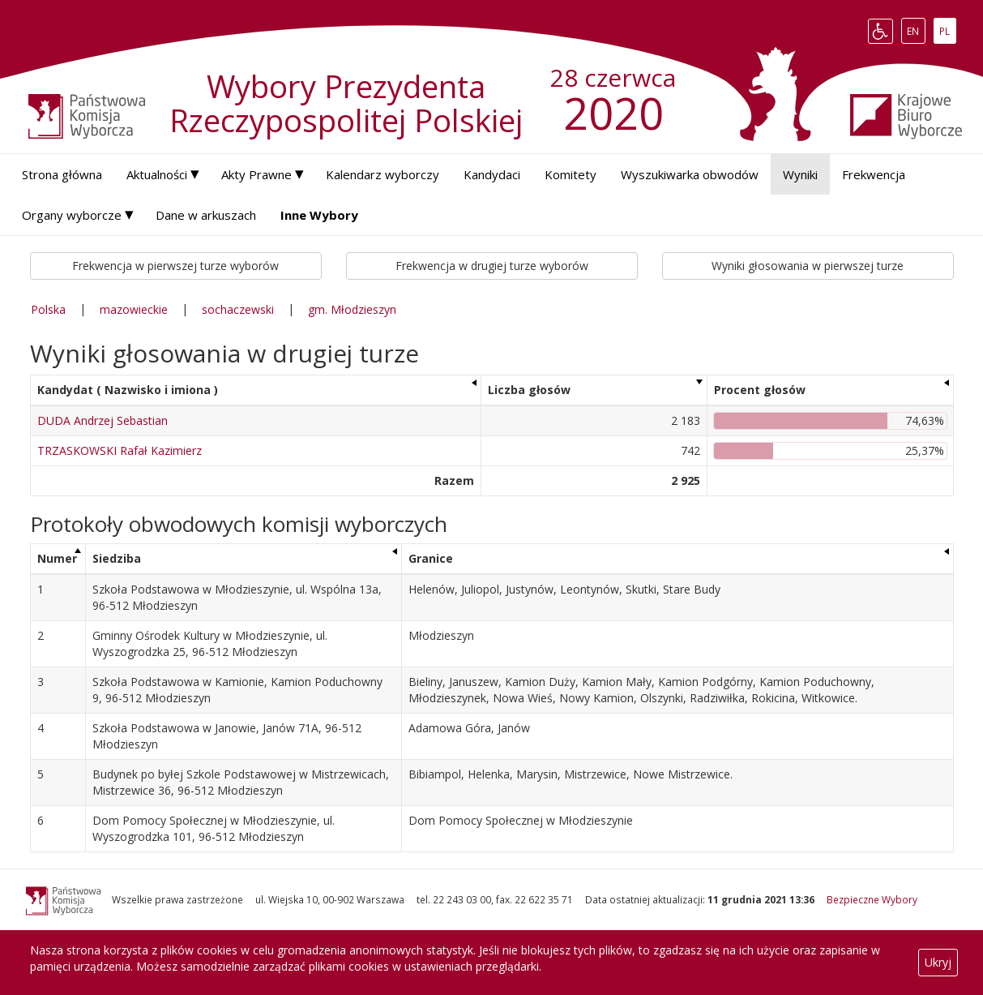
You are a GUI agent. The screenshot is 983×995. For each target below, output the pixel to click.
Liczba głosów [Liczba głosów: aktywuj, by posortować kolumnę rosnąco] (529, 389)
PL (947, 31)
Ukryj (938, 962)
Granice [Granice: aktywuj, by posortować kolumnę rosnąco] (430, 558)
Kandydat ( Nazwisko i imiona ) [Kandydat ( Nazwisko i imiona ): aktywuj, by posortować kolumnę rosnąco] (127, 389)
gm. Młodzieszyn (352, 309)
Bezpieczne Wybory (872, 899)
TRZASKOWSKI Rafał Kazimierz (119, 450)
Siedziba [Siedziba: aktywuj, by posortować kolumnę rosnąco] (116, 558)
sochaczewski (238, 309)
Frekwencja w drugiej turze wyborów (491, 265)
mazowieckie (134, 309)
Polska (48, 309)
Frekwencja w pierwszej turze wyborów (175, 265)
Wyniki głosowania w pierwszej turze (808, 265)
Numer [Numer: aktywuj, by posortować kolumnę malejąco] (57, 558)
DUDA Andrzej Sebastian (102, 420)
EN (915, 31)
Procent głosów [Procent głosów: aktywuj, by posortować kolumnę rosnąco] (760, 389)
